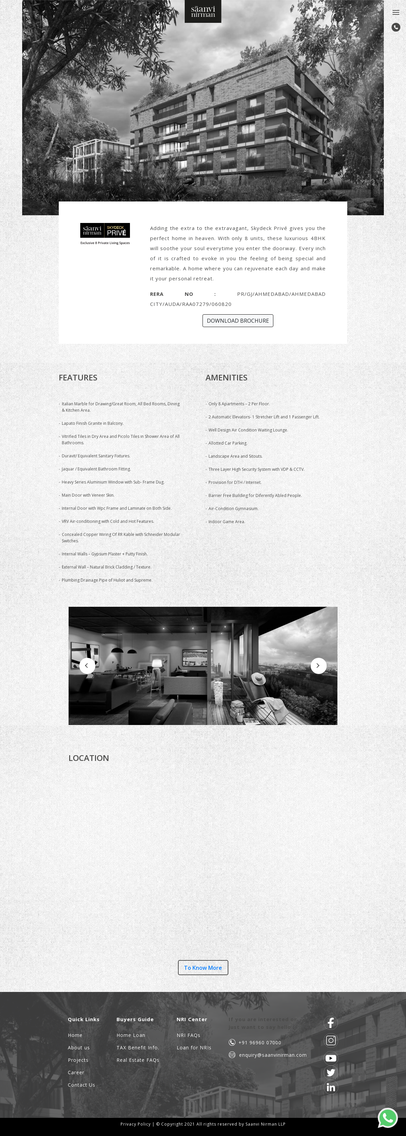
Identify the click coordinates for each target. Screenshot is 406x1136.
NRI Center (192, 1019)
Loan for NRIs (194, 1047)
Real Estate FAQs (138, 1060)
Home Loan (131, 1035)
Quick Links (84, 1019)
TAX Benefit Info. (138, 1047)
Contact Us (81, 1085)
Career (76, 1072)
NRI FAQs (188, 1035)
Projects (78, 1060)
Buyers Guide (135, 1019)
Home (75, 1035)
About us (79, 1047)
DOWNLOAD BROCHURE (238, 320)
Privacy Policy (136, 1124)
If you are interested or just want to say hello (263, 1023)
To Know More (203, 967)
